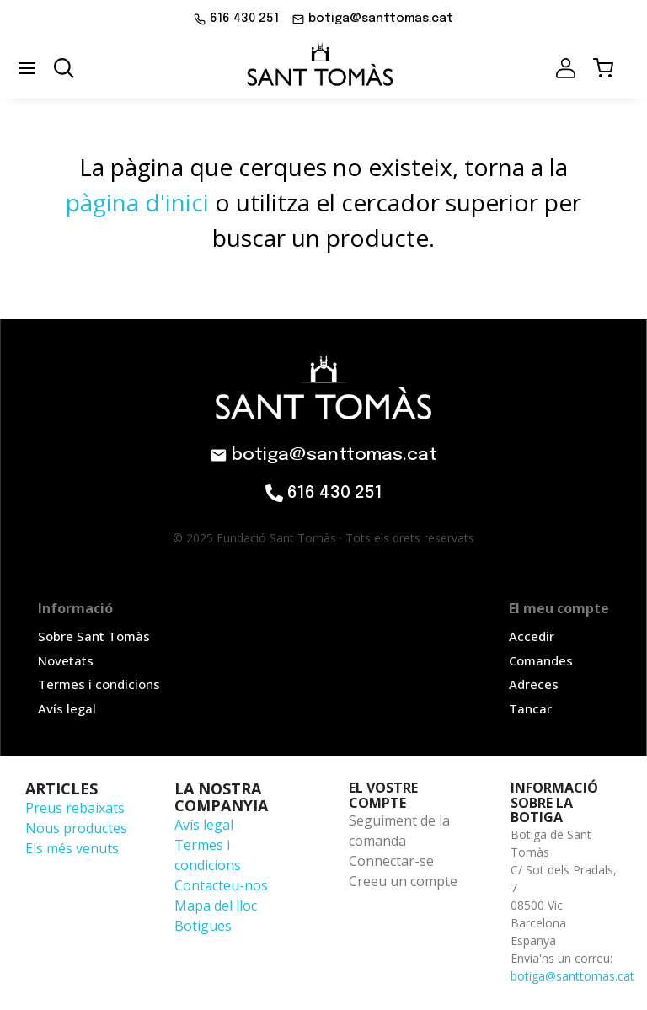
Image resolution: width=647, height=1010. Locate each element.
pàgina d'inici (137, 202)
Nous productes (76, 828)
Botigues (203, 925)
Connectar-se (391, 861)
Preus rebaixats (75, 808)
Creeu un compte (403, 881)
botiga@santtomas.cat (572, 976)
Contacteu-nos (221, 885)
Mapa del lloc (215, 905)
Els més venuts (72, 848)
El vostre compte (383, 795)
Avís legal (203, 824)
